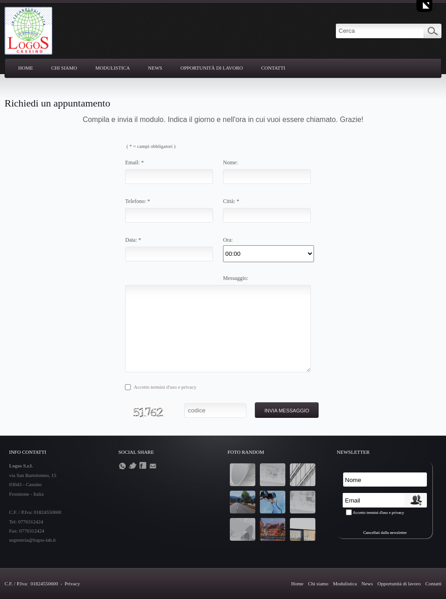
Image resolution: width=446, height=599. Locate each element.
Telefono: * (137, 201)
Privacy (72, 583)
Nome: (230, 162)
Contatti (273, 68)
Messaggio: (235, 278)
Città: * (231, 201)
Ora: (228, 240)
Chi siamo (64, 68)
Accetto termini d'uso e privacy (165, 387)
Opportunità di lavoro (212, 68)
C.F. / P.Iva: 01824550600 (32, 583)
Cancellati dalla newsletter (384, 532)
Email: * (134, 162)
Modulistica (113, 68)
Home (25, 68)
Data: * (133, 240)
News (155, 68)
